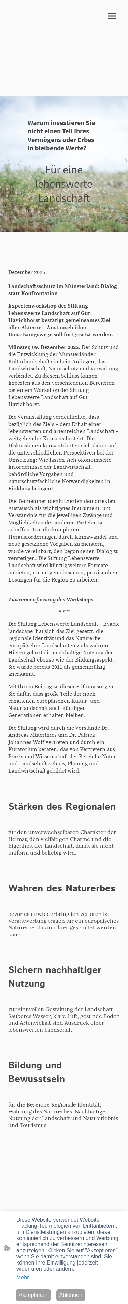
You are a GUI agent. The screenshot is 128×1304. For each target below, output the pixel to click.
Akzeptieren (33, 1295)
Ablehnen (71, 1295)
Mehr (22, 1278)
